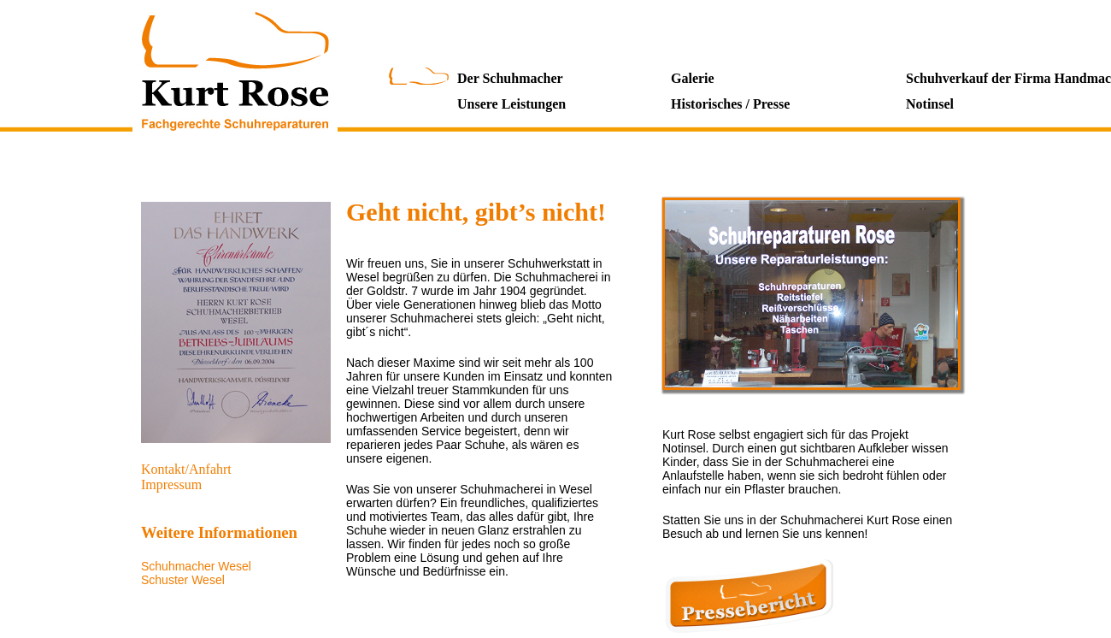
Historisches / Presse (730, 104)
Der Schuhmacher (510, 78)
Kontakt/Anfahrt (186, 469)
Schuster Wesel (183, 580)
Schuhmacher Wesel (196, 566)
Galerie (692, 78)
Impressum (171, 484)
